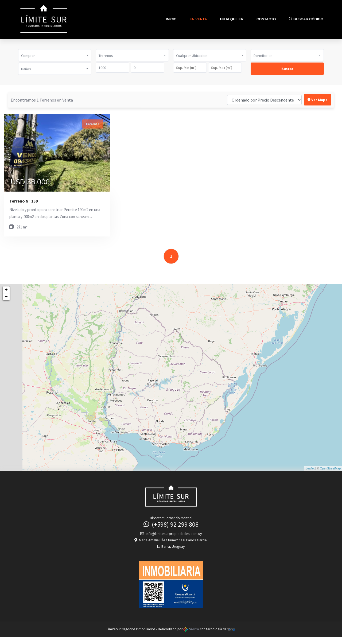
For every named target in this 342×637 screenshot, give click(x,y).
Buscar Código (306, 19)
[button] (54, 55)
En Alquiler (231, 19)
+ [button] (6, 290)
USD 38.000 (30, 182)
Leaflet (310, 468)
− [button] (6, 297)
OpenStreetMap (330, 468)
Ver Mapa (318, 99)
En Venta (198, 19)
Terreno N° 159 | (24, 201)
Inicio (171, 19)
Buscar (287, 68)
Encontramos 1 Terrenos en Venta (42, 99)
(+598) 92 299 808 (171, 524)
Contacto (266, 19)
